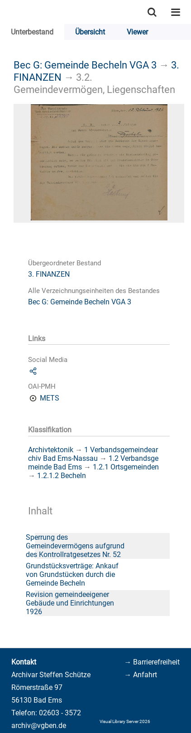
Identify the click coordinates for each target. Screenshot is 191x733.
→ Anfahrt (140, 674)
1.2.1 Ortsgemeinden (126, 467)
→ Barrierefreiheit (152, 662)
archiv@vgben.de (38, 725)
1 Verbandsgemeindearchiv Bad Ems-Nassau (93, 454)
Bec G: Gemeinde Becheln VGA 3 (85, 65)
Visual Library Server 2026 (125, 721)
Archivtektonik (50, 449)
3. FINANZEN (49, 274)
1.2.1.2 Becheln (61, 475)
